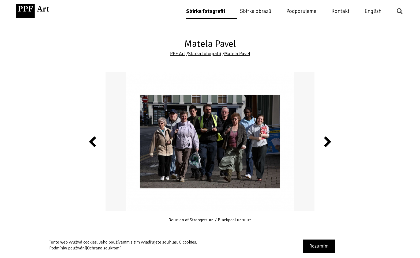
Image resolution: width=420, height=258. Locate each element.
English (373, 11)
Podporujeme (301, 11)
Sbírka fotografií (205, 11)
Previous (92, 141)
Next (327, 141)
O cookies (187, 242)
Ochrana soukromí (104, 248)
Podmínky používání (67, 248)
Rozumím (319, 246)
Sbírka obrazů (255, 11)
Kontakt (340, 11)
